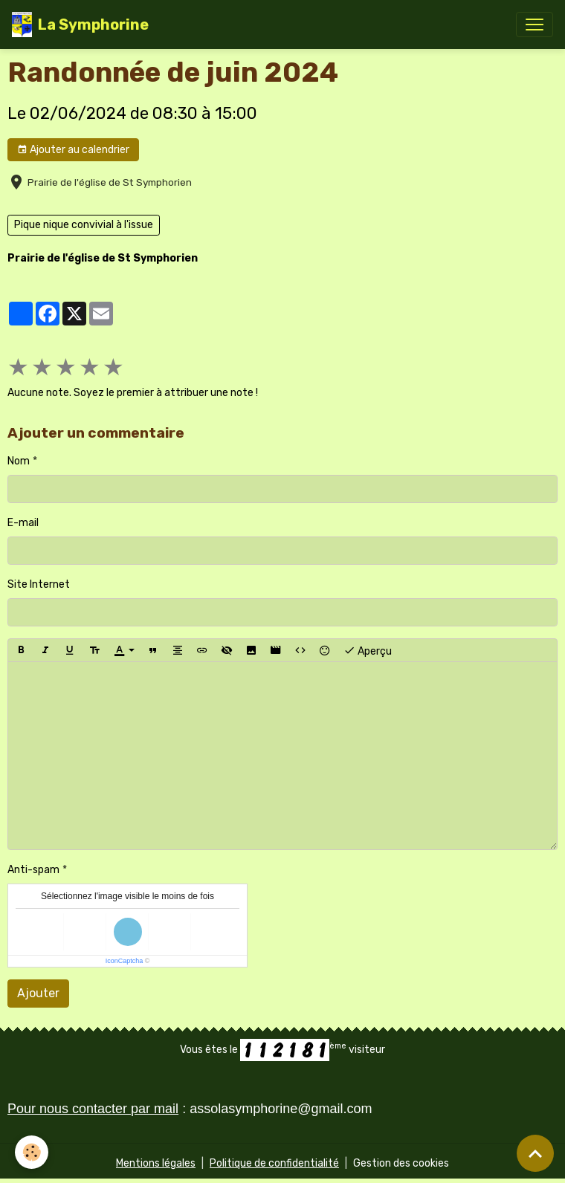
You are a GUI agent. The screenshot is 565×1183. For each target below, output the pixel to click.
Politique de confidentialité (274, 1163)
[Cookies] (31, 1152)
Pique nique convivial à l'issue (83, 224)
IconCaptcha (124, 961)
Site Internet (38, 584)
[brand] (80, 24)
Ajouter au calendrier (73, 150)
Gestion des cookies (401, 1163)
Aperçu (367, 650)
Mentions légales (156, 1163)
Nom (18, 461)
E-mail (23, 522)
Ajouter (38, 993)
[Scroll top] (535, 1153)
